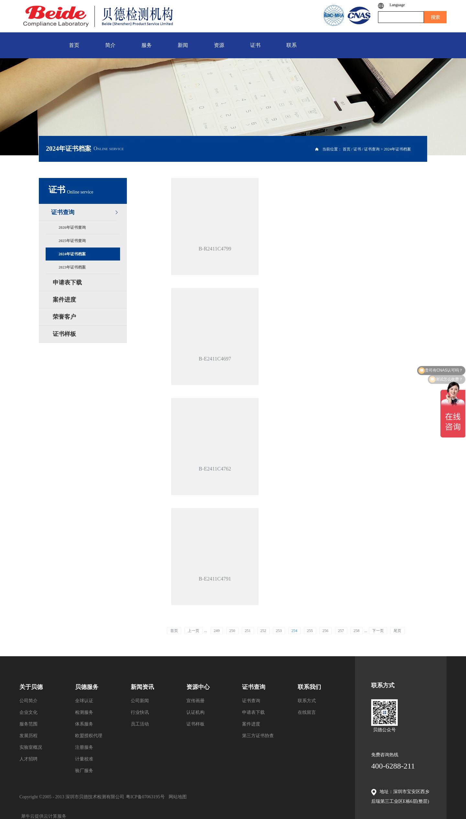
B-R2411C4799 (215, 248)
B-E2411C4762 (215, 468)
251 (248, 630)
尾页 (397, 630)
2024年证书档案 (397, 149)
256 (325, 630)
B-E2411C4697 (215, 358)
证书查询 (372, 149)
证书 (357, 149)
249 (217, 630)
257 (341, 630)
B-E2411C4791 (215, 578)
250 (232, 630)
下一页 (378, 630)
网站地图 (176, 796)
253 (279, 630)
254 (294, 630)
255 (310, 630)
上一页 (193, 630)
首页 (174, 630)
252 (263, 630)
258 (357, 630)
